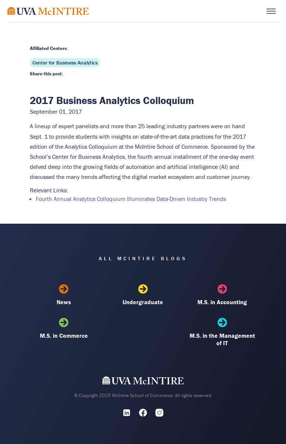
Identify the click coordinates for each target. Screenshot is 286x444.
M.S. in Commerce (64, 328)
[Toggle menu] (271, 11)
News (64, 295)
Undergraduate (143, 295)
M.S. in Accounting (222, 295)
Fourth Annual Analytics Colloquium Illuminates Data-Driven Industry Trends (131, 198)
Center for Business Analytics (65, 62)
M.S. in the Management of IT (222, 332)
